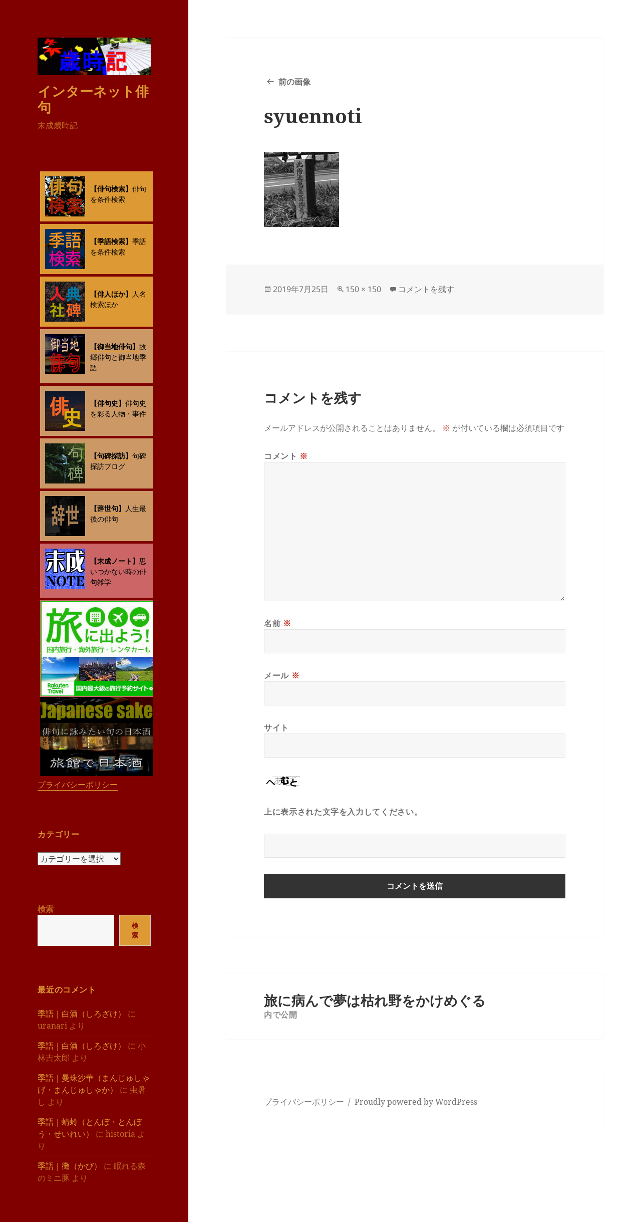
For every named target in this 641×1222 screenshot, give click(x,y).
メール (281, 675)
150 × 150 (363, 289)
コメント (286, 455)
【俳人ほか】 (111, 294)
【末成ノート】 (114, 561)
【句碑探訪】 (111, 455)
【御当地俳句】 (114, 346)
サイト (276, 727)
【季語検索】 (111, 241)
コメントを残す (426, 289)
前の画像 (294, 81)
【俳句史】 (107, 403)
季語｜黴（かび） (70, 1165)
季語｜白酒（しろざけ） (82, 1013)
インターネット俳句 (93, 99)
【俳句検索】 (111, 188)
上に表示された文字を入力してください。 (343, 811)
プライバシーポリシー (78, 784)
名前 (277, 623)
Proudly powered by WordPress (416, 1101)
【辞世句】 (107, 508)
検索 (46, 908)
